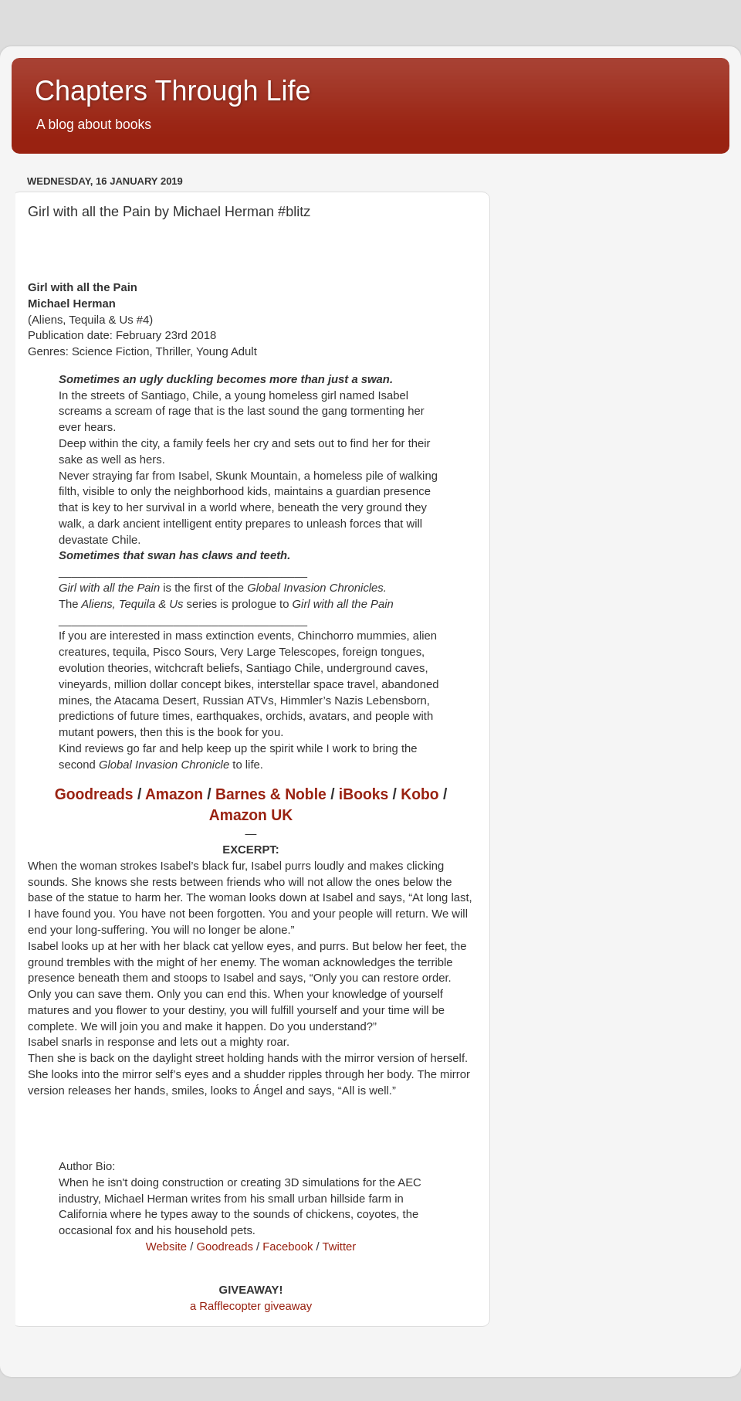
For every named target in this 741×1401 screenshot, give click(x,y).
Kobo (419, 794)
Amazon (174, 794)
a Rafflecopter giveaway (251, 1306)
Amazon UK (251, 815)
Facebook (287, 1246)
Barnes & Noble (271, 794)
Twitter (340, 1246)
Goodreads (94, 794)
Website (166, 1246)
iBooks (363, 794)
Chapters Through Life (173, 91)
